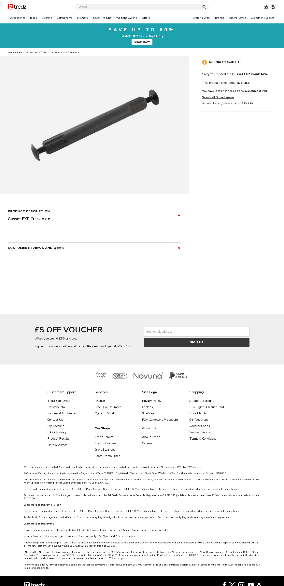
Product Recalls (58, 438)
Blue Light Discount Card (206, 407)
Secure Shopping (200, 432)
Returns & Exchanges (62, 413)
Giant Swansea (105, 449)
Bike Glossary (56, 432)
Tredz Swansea (105, 443)
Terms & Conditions (203, 438)
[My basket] (266, 7)
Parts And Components (24, 52)
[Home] (17, 7)
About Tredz (151, 437)
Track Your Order (58, 401)
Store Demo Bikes (107, 456)
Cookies (147, 407)
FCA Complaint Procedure (160, 420)
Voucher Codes (199, 426)
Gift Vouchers (198, 420)
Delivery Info (56, 407)
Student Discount (201, 401)
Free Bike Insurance (108, 407)
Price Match (197, 413)
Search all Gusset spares (218, 97)
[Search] (142, 7)
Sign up (197, 342)
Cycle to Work (105, 413)
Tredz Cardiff (104, 437)
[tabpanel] (80, 18)
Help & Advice (57, 445)
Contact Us (55, 420)
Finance (100, 401)
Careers (147, 443)
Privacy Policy (151, 401)
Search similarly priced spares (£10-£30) (228, 103)
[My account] (273, 7)
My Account (55, 426)
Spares (74, 52)
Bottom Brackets (55, 52)
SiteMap (148, 413)
